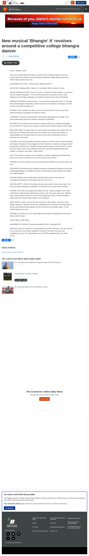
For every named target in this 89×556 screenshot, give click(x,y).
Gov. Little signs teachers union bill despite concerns (31, 287)
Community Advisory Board (40, 531)
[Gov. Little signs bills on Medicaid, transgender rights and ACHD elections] (7, 265)
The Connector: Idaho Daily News (44, 391)
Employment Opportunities (57, 527)
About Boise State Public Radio (39, 518)
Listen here (44, 399)
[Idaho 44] (44, 445)
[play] (4, 9)
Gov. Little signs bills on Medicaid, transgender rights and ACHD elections (37, 262)
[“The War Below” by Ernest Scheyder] (7, 276)
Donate (82, 3)
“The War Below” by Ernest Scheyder (26, 273)
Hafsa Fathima (14, 56)
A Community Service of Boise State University (74, 527)
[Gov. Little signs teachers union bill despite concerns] (7, 290)
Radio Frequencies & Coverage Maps (73, 522)
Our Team (35, 527)
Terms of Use (53, 531)
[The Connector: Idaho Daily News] (44, 345)
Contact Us (53, 523)
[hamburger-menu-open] (4, 2)
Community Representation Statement (57, 518)
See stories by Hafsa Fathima (13, 252)
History (34, 523)
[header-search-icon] (72, 2)
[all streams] (86, 8)
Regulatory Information (74, 518)
